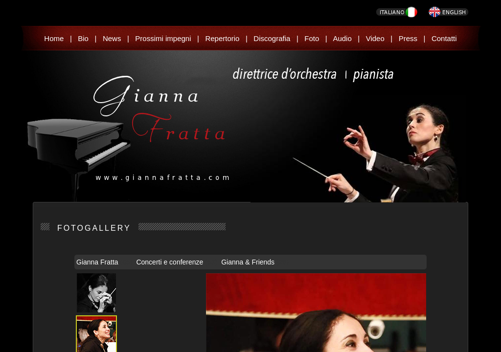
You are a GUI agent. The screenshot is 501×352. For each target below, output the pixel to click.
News (112, 38)
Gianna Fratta (98, 262)
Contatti (444, 38)
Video (375, 38)
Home (54, 38)
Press (408, 38)
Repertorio (222, 38)
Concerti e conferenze (170, 262)
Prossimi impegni (163, 38)
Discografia (271, 38)
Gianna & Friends (248, 262)
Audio (342, 38)
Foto (311, 38)
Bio (83, 38)
